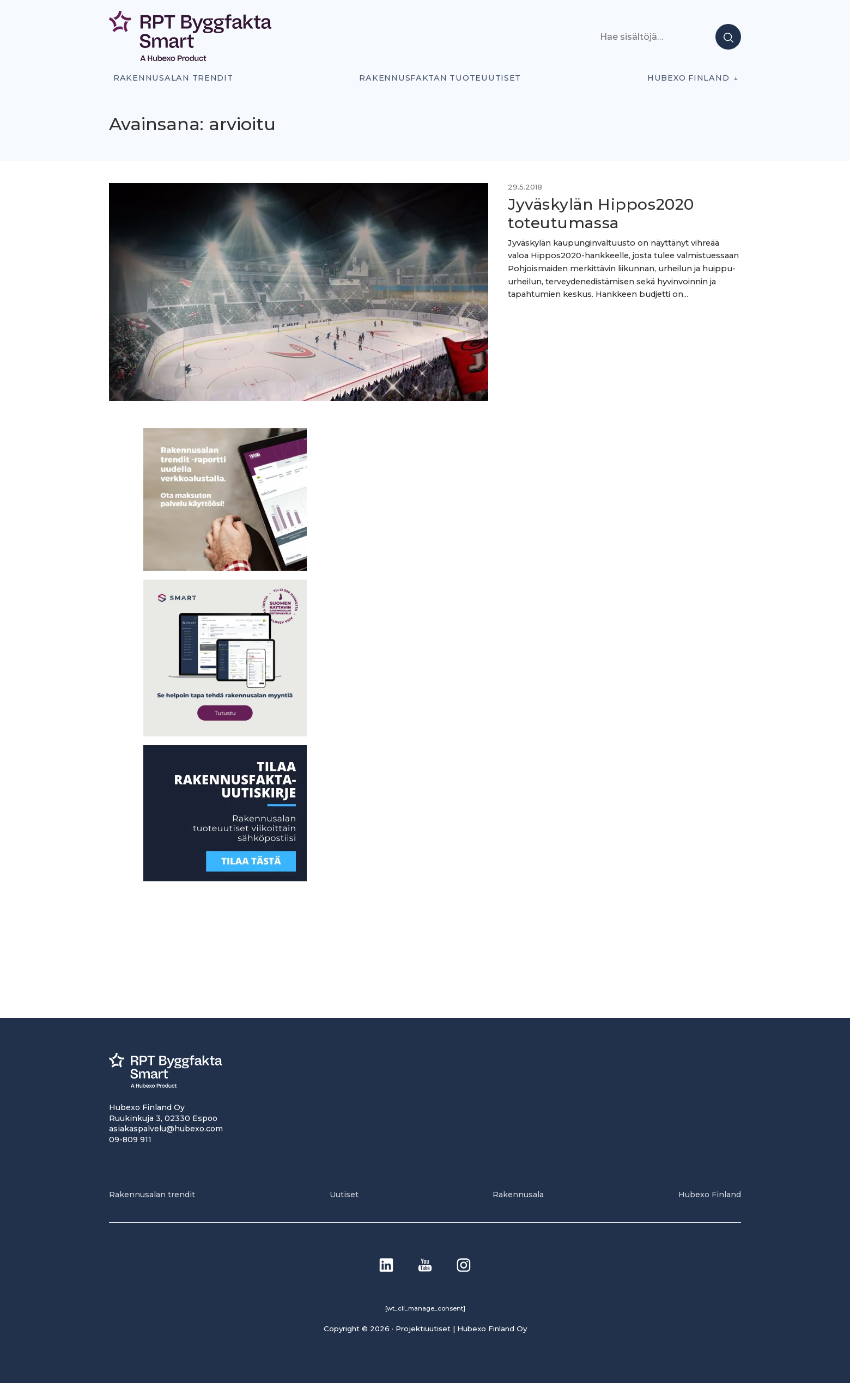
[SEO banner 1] (225, 733)
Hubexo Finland (688, 78)
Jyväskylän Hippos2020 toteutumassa (601, 213)
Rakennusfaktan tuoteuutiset (440, 78)
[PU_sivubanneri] (225, 568)
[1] (225, 878)
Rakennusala (518, 1194)
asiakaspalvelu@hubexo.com (166, 1129)
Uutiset (344, 1194)
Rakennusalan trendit (173, 78)
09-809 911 (130, 1139)
